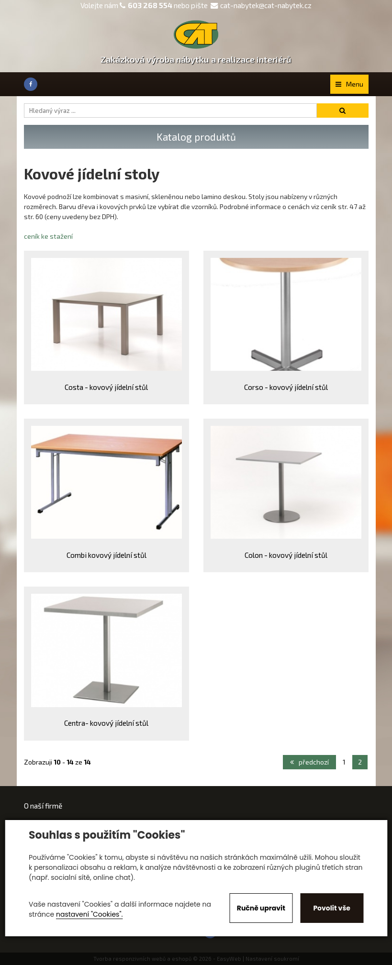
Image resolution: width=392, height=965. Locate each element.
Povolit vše (331, 908)
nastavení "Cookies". (89, 914)
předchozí (309, 762)
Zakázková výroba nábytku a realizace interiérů (196, 59)
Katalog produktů (196, 137)
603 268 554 (150, 5)
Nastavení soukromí (272, 958)
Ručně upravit (261, 908)
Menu (349, 84)
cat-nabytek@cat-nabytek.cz (261, 5)
